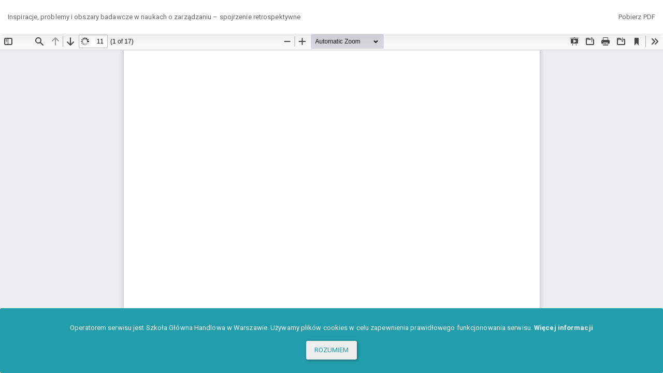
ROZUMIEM (331, 350)
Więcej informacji (563, 328)
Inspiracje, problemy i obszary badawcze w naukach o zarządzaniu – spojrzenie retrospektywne (154, 17)
